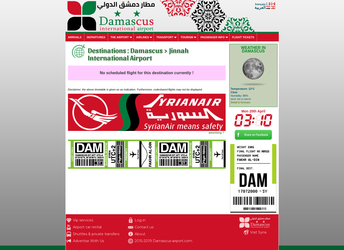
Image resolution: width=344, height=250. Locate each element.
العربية (260, 7)
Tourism (187, 37)
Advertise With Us (88, 241)
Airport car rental (87, 227)
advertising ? (216, 132)
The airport (119, 37)
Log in (140, 220)
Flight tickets (243, 37)
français (260, 4)
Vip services (83, 220)
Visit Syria (258, 232)
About (140, 234)
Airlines (142, 37)
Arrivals (75, 37)
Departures (96, 37)
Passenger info (212, 37)
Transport (164, 37)
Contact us (144, 227)
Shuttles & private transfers (96, 234)
